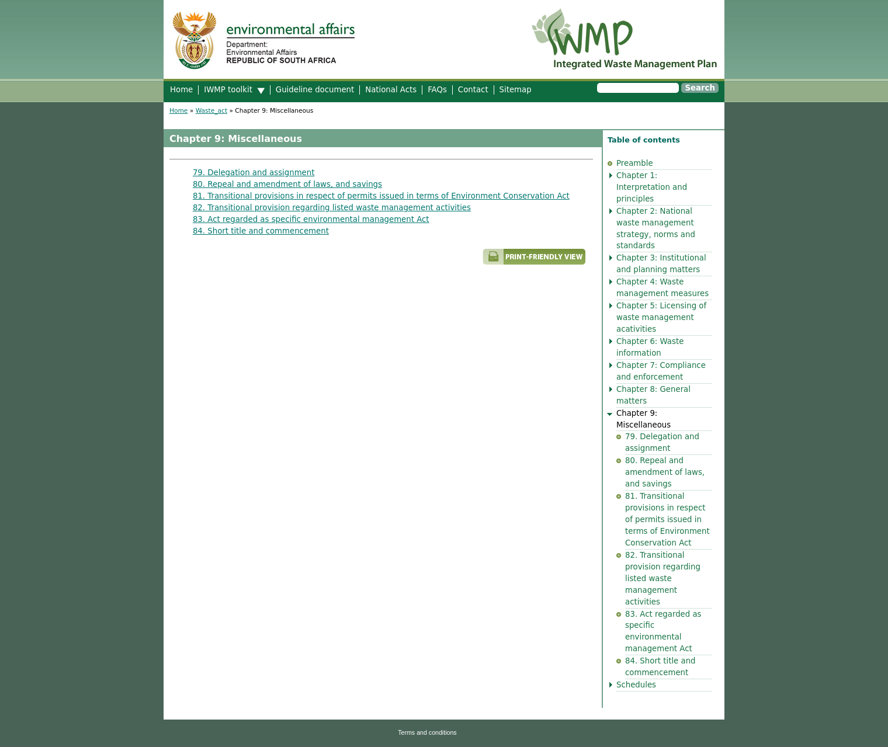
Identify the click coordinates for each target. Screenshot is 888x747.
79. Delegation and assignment (254, 172)
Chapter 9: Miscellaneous (643, 419)
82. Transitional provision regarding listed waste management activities (332, 207)
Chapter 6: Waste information (650, 347)
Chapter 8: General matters (653, 395)
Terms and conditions (427, 732)
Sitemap (516, 89)
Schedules (636, 684)
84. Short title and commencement (261, 231)
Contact (473, 89)
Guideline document (315, 89)
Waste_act (211, 110)
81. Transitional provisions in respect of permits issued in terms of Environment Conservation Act (381, 196)
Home (181, 89)
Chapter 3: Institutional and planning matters (661, 263)
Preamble (634, 163)
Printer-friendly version (438, 262)
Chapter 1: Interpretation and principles (651, 187)
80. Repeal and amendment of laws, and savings (287, 184)
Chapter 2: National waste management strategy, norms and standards (655, 229)
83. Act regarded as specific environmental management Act (311, 219)
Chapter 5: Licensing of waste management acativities (661, 317)
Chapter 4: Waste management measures (662, 287)
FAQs (437, 89)
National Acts (391, 89)
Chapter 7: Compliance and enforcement (661, 371)
